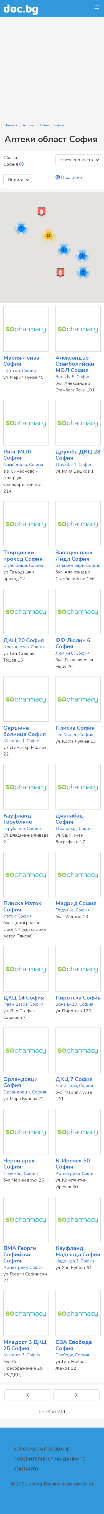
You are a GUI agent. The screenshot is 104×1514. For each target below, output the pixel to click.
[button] (97, 7)
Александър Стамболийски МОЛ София (74, 364)
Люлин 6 (64, 653)
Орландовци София (20, 1082)
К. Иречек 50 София (72, 1164)
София (29, 371)
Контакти (25, 1469)
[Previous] (27, 1394)
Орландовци (16, 1092)
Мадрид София (76, 903)
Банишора (66, 1086)
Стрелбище (15, 565)
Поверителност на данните (49, 1459)
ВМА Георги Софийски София (19, 1254)
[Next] (76, 1394)
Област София (52, 125)
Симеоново (15, 465)
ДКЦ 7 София (74, 1079)
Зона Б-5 (65, 377)
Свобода (64, 1355)
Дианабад (66, 829)
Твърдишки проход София (22, 556)
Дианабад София (69, 819)
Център (11, 371)
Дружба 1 (66, 465)
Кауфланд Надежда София (77, 1251)
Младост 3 (14, 1355)
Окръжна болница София (24, 731)
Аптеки (28, 125)
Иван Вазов (15, 1004)
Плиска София (75, 728)
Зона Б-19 (66, 1004)
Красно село (16, 647)
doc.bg (21, 8)
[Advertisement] (52, 66)
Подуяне (64, 910)
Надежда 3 (67, 1261)
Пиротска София (78, 997)
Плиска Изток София (22, 906)
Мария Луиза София (21, 361)
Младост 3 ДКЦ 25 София (25, 1345)
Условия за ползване (41, 1449)
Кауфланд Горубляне (17, 819)
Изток (9, 916)
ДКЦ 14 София (23, 997)
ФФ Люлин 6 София (72, 643)
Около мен (69, 178)
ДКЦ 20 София (23, 640)
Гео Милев (66, 735)
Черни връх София (19, 1164)
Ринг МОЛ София (17, 455)
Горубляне (14, 829)
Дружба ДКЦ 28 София (77, 455)
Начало (10, 125)
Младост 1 (14, 741)
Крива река (67, 1173)
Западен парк (69, 565)
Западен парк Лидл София (74, 556)
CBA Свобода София (73, 1345)
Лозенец (12, 1173)
